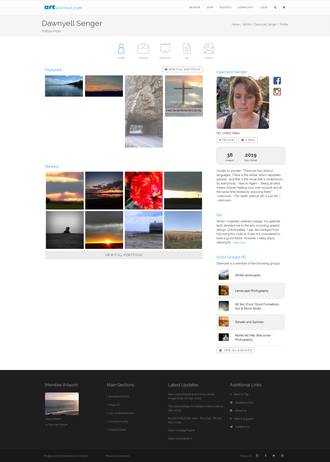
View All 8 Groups (235, 350)
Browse (194, 7)
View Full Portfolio (182, 69)
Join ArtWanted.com (121, 413)
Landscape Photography (252, 290)
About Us (238, 410)
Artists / (248, 24)
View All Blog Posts (181, 430)
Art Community (118, 421)
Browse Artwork (119, 396)
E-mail (248, 140)
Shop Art (114, 404)
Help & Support (241, 418)
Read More (239, 242)
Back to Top (239, 394)
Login (264, 7)
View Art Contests (180, 438)
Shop (209, 7)
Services (226, 7)
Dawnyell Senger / (266, 24)
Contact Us (239, 426)
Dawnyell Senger (58, 424)
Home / (237, 24)
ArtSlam (83, 455)
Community (246, 7)
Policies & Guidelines (117, 455)
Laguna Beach (53, 418)
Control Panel (117, 429)
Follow (226, 140)
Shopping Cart (241, 402)
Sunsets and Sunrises (249, 322)
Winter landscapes (248, 275)
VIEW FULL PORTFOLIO (124, 255)
